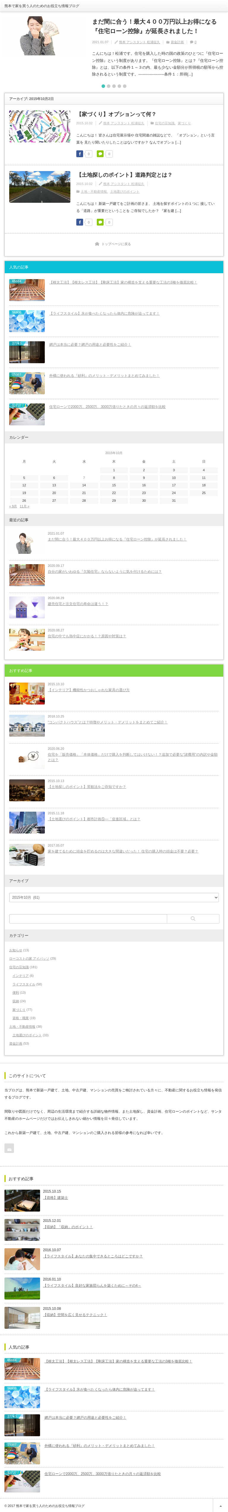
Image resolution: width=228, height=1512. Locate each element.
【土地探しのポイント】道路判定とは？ (124, 173)
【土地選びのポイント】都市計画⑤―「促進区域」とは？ (94, 817)
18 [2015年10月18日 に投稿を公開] (203, 483)
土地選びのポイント (125, 190)
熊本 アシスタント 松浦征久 (139, 40)
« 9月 (13, 504)
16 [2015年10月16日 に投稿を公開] (144, 483)
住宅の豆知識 (165, 121)
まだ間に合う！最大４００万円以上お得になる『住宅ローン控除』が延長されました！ (156, 25)
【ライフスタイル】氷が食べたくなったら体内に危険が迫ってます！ (104, 312)
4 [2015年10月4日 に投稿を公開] (204, 468)
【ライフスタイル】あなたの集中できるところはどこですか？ (93, 1255)
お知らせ (15, 948)
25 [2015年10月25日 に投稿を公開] (203, 491)
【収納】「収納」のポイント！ (68, 1225)
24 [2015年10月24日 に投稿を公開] (174, 491)
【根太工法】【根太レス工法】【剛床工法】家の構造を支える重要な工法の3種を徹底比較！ (123, 281)
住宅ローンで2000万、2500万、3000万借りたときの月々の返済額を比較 (107, 405)
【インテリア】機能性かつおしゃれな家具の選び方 (89, 688)
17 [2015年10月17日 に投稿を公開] (174, 483)
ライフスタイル (23, 982)
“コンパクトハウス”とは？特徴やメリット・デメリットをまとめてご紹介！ (108, 720)
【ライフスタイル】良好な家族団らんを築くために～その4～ (92, 1284)
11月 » (24, 504)
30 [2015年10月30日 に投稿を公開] (144, 499)
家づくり (184, 121)
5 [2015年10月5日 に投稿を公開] (24, 476)
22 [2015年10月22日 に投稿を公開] (114, 491)
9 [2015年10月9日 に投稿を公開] (144, 476)
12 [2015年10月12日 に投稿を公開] (24, 483)
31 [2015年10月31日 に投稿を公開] (174, 499)
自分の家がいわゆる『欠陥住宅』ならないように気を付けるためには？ (105, 570)
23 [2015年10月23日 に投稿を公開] (144, 491)
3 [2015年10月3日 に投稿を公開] (174, 468)
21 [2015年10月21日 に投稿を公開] (84, 491)
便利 (15, 991)
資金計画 (177, 40)
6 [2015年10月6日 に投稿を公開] (54, 476)
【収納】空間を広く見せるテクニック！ (75, 1313)
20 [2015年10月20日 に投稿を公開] (54, 491)
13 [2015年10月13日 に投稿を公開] (54, 483)
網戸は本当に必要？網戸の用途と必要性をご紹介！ (90, 343)
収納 (15, 999)
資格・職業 (20, 1016)
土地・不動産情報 (94, 190)
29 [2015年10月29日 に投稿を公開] (114, 499)
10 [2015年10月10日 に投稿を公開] (174, 476)
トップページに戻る (116, 242)
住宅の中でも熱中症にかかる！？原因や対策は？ (87, 634)
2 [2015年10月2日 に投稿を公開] (144, 468)
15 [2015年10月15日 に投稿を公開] (114, 483)
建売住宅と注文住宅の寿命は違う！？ (78, 602)
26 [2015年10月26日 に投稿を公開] (24, 499)
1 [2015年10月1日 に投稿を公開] (114, 468)
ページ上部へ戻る (220, 1504)
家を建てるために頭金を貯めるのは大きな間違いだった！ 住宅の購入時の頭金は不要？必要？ (123, 849)
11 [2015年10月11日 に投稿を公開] (203, 476)
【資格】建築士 (55, 1196)
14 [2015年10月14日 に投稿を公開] (84, 483)
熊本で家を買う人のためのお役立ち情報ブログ (41, 6)
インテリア (20, 974)
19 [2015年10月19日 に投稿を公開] (24, 491)
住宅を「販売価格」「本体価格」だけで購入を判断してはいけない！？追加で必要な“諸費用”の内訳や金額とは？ (133, 755)
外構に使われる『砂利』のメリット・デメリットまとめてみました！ (104, 374)
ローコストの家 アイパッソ (29, 957)
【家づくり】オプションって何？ (116, 113)
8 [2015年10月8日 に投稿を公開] (114, 476)
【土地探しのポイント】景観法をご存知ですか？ (87, 785)
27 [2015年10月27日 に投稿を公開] (54, 499)
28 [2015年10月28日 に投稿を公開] (84, 499)
